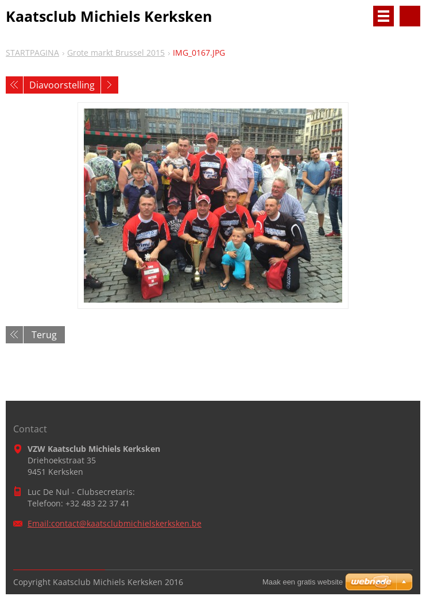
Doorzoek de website (410, 16)
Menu (383, 16)
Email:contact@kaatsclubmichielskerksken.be (115, 523)
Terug (44, 334)
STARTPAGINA (32, 52)
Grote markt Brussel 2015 (116, 52)
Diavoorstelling (62, 85)
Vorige (14, 85)
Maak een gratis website (302, 582)
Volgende (109, 85)
